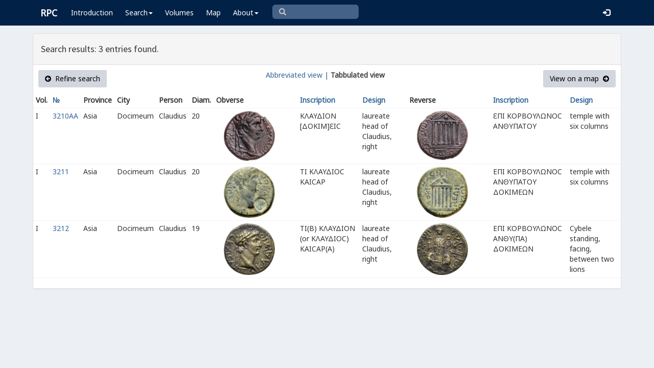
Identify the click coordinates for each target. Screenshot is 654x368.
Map (213, 12)
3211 (61, 171)
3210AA (65, 116)
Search (139, 12)
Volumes (179, 12)
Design (373, 100)
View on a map (579, 78)
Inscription (317, 100)
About (246, 12)
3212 (61, 228)
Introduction (92, 12)
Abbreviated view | (297, 75)
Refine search (72, 78)
